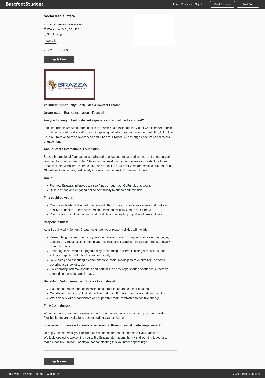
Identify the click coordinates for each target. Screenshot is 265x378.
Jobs (175, 4)
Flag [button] (64, 50)
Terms (39, 373)
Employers (13, 373)
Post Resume (222, 4)
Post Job (247, 4)
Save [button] (48, 50)
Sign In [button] (199, 4)
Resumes (186, 4)
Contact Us (53, 373)
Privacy (27, 373)
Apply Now (59, 59)
